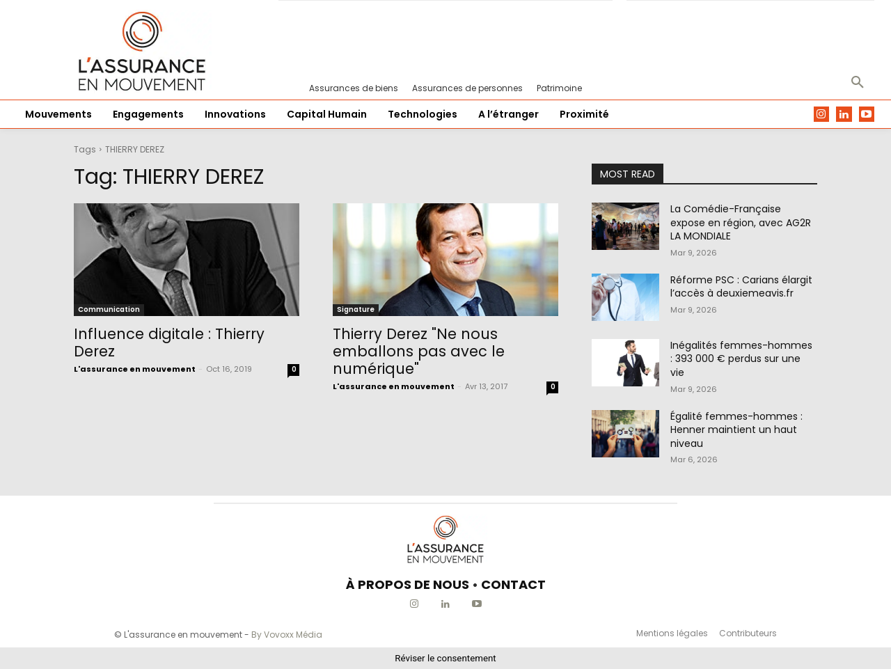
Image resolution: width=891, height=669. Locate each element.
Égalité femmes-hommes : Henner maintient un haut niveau (736, 429)
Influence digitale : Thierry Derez (169, 342)
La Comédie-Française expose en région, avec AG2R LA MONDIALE (740, 222)
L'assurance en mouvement (135, 369)
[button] (857, 83)
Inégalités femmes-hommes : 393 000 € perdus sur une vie (741, 358)
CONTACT (513, 584)
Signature (355, 309)
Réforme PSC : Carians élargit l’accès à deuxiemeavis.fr (741, 287)
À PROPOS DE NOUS (407, 584)
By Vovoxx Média (286, 634)
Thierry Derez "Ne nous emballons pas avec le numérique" (419, 351)
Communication (109, 309)
